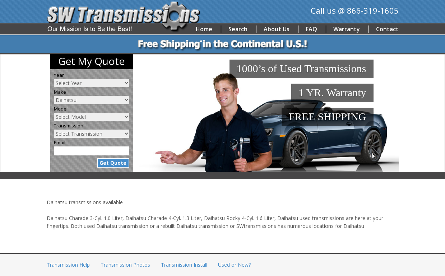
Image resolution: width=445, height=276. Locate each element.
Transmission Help (68, 264)
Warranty (346, 29)
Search (237, 29)
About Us (276, 29)
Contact (387, 29)
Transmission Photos (125, 264)
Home (204, 29)
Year (59, 75)
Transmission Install (184, 264)
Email (59, 142)
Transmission (68, 125)
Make (60, 92)
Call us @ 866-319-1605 (355, 10)
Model (61, 109)
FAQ (311, 29)
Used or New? (234, 264)
